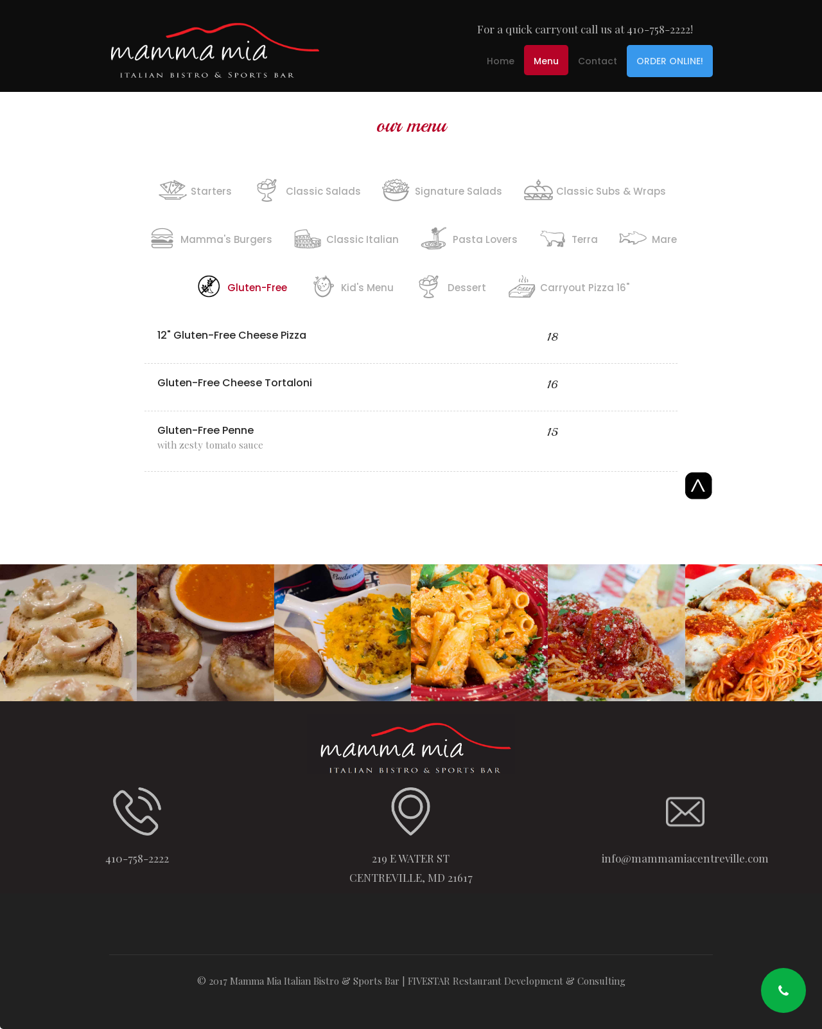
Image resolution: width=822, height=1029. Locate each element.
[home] (215, 46)
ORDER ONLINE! (669, 61)
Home (500, 61)
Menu (546, 61)
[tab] (194, 188)
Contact (597, 61)
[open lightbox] (68, 632)
